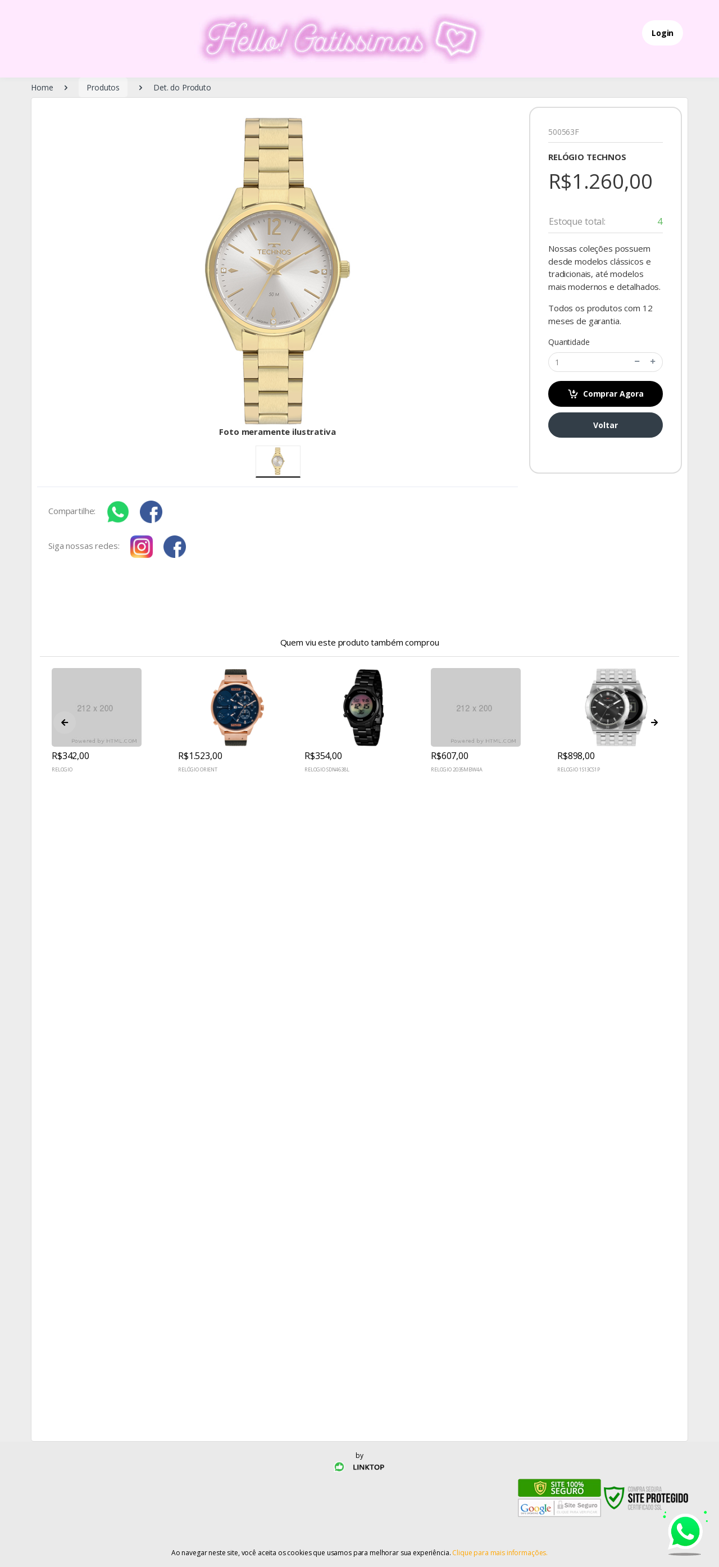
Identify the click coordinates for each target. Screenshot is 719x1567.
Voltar (605, 425)
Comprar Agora (605, 394)
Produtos (103, 87)
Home (42, 87)
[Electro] (319, 38)
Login (663, 33)
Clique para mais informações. (500, 1552)
